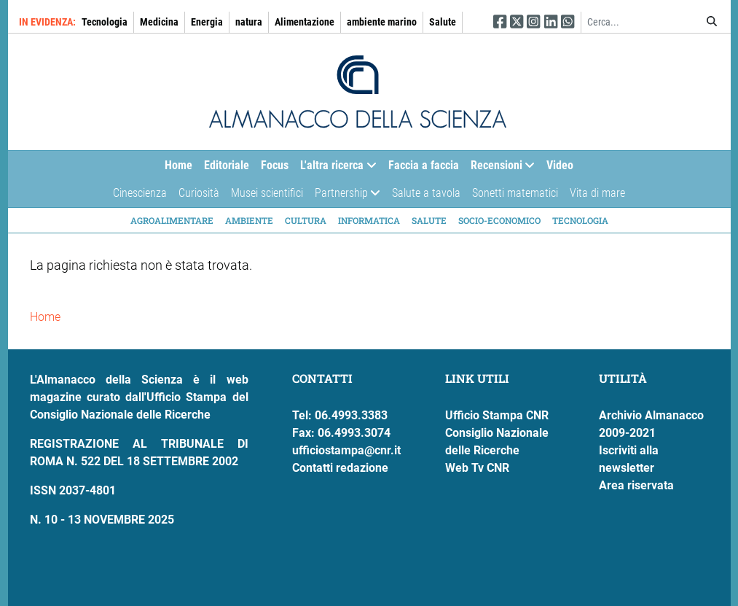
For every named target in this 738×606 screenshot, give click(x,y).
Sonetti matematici (515, 193)
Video (559, 165)
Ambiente (249, 220)
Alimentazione (304, 22)
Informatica (369, 220)
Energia (207, 22)
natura (248, 22)
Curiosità (198, 193)
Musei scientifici (267, 193)
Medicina (159, 22)
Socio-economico (499, 220)
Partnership (344, 196)
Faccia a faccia (423, 165)
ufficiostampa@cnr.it (346, 450)
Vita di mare (597, 193)
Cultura (305, 220)
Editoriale (226, 165)
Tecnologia (104, 22)
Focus (274, 165)
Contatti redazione (340, 468)
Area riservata (636, 485)
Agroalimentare (171, 220)
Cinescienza (140, 193)
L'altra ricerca (335, 168)
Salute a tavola (426, 193)
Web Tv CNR (477, 468)
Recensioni (500, 168)
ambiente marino (382, 22)
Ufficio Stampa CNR (497, 415)
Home (178, 165)
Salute (442, 22)
